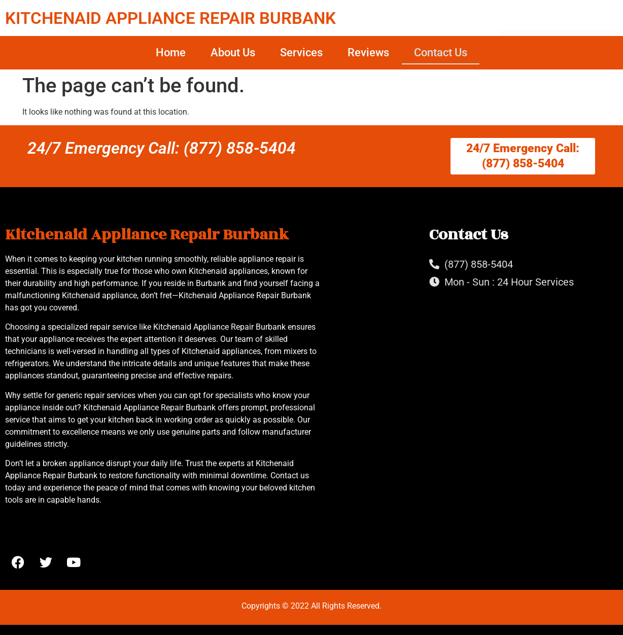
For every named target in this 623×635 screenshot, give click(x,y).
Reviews (368, 52)
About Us (233, 52)
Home (171, 52)
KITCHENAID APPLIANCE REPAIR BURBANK (170, 18)
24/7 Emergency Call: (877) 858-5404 (161, 148)
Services (301, 52)
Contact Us (440, 52)
